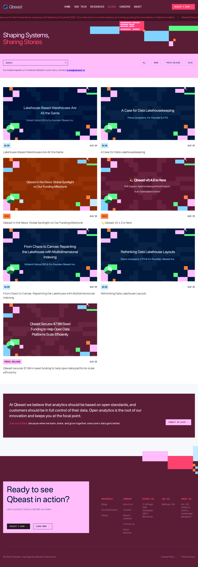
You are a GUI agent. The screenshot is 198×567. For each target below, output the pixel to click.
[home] (13, 6)
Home (67, 6)
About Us (128, 504)
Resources (97, 6)
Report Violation (127, 517)
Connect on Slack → (178, 422)
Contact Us (129, 524)
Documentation (109, 509)
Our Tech (80, 6)
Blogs (112, 6)
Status (104, 515)
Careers (127, 509)
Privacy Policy (188, 556)
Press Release (127, 531)
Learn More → (43, 526)
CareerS (124, 6)
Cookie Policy (167, 556)
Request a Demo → (183, 7)
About (138, 6)
